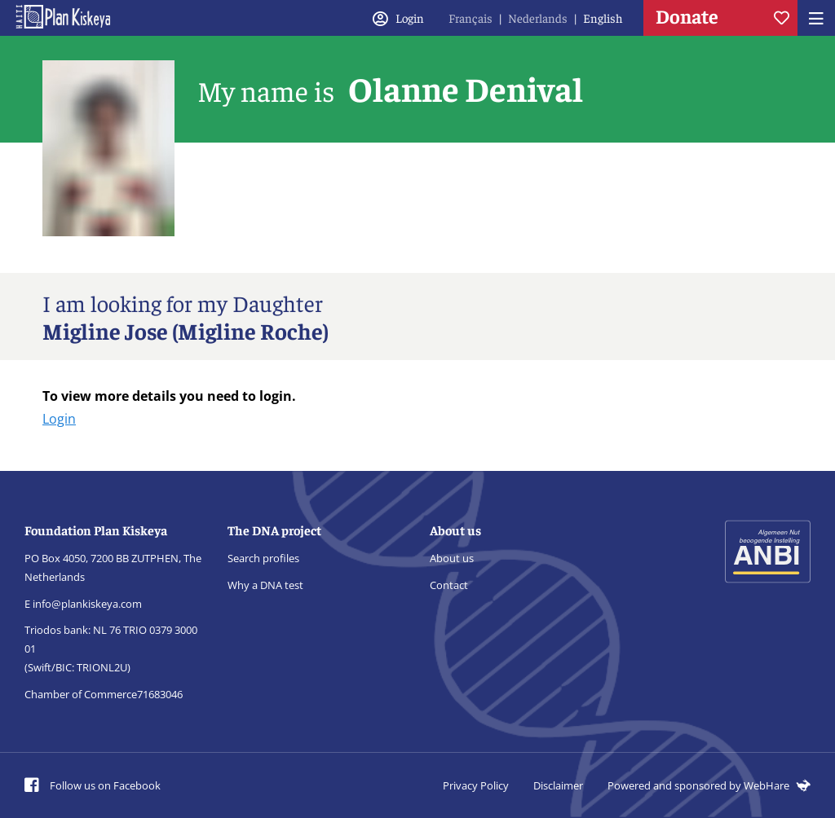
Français (470, 17)
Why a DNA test (265, 585)
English (603, 17)
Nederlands (538, 17)
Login (59, 419)
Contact (449, 585)
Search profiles (263, 558)
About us (452, 558)
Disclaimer (558, 785)
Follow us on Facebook (92, 785)
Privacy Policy (476, 785)
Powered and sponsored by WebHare (709, 785)
